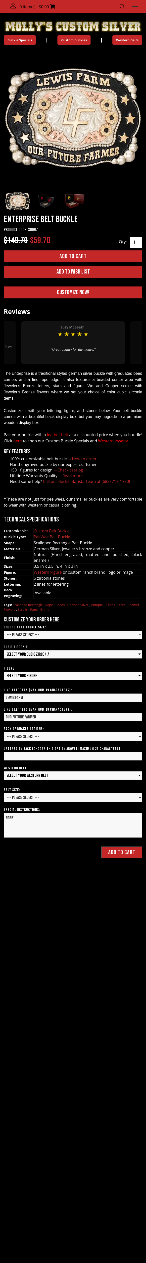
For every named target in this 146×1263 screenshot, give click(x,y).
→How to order (82, 459)
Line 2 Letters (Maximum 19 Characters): (38, 709)
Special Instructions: (22, 809)
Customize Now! (73, 292)
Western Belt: (15, 768)
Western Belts (127, 40)
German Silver (78, 605)
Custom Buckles (74, 40)
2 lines (110, 605)
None (73, 825)
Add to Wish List (73, 271)
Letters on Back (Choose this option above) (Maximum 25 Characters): (62, 749)
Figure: (9, 668)
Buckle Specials (19, 40)
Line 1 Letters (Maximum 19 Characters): (38, 690)
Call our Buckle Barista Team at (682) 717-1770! (86, 481)
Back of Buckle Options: (24, 729)
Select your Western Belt (27, 775)
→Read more (70, 475)
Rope (49, 605)
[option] (73, 342)
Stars (121, 605)
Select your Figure (21, 675)
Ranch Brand (39, 609)
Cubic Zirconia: (16, 647)
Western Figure (48, 572)
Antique (97, 605)
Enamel (134, 605)
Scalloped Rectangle (28, 605)
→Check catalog (68, 470)
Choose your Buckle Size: (25, 627)
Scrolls (23, 609)
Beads (60, 605)
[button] (13, 6)
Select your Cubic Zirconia (27, 654)
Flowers (10, 609)
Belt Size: (12, 790)
